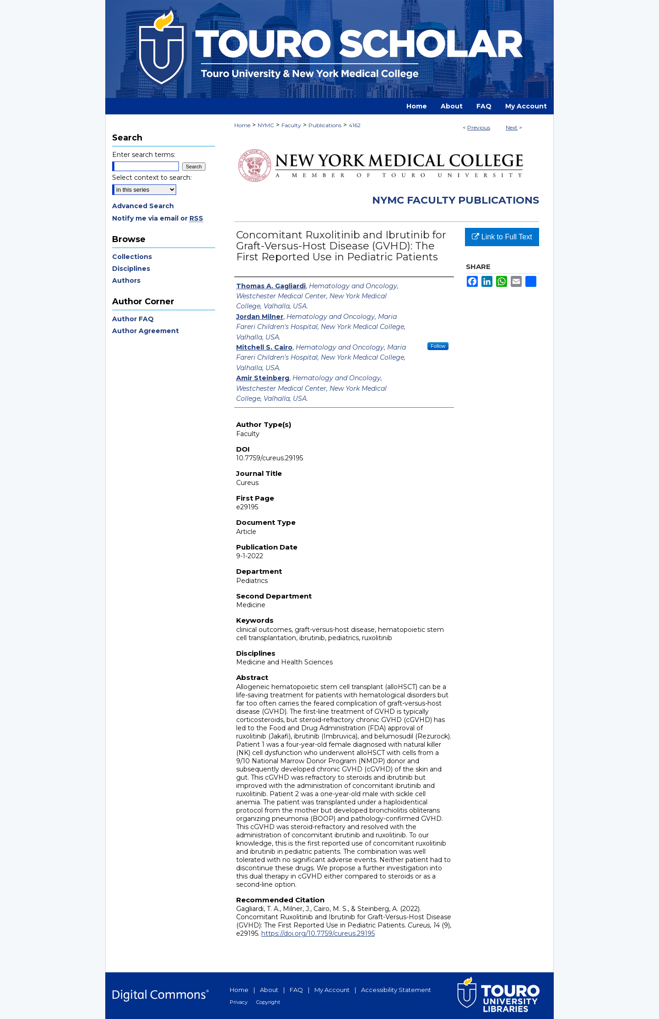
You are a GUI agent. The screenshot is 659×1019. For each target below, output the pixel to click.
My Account (332, 989)
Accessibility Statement (396, 989)
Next (512, 127)
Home (242, 125)
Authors (126, 280)
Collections (132, 257)
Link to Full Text (502, 237)
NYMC (266, 125)
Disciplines (131, 268)
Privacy (239, 1002)
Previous (478, 127)
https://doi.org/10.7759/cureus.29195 (318, 933)
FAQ (296, 989)
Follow (438, 346)
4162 (355, 125)
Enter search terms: (143, 155)
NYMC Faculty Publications (455, 200)
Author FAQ (133, 319)
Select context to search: (152, 177)
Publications (324, 125)
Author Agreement (145, 331)
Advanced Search (143, 206)
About (269, 989)
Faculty (291, 125)
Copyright (268, 1002)
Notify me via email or (157, 218)
